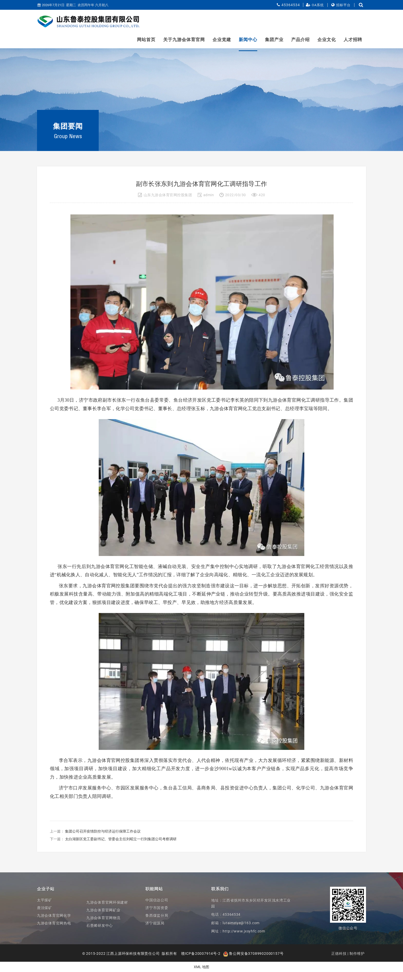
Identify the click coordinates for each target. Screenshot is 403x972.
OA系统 (318, 5)
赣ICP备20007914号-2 (201, 953)
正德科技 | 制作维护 (348, 953)
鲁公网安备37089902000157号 (253, 953)
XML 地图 (201, 967)
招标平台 (343, 5)
